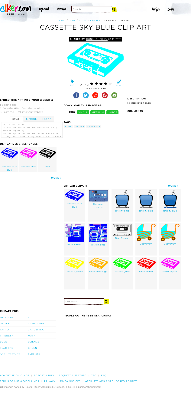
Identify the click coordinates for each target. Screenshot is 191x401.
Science (33, 341)
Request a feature (72, 375)
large (112, 112)
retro (83, 20)
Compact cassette (98, 199)
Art (30, 317)
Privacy (50, 381)
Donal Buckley (97, 39)
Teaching (7, 347)
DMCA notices (70, 381)
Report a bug (44, 375)
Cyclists (34, 354)
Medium (31, 119)
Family (5, 329)
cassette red (146, 265)
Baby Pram (146, 234)
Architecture (10, 354)
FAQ (103, 375)
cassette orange (98, 265)
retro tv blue (122, 201)
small (83, 112)
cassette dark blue (9, 159)
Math (32, 335)
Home (62, 20)
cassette (96, 20)
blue (72, 20)
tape (47, 158)
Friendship (8, 335)
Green (32, 347)
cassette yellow (74, 265)
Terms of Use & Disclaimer (20, 381)
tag (93, 375)
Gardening (36, 329)
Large (46, 119)
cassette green (122, 265)
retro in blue (74, 235)
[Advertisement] (31, 65)
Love (3, 341)
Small (16, 119)
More (55, 177)
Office (5, 323)
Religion (6, 317)
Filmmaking (36, 323)
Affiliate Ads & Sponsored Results (111, 381)
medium (98, 112)
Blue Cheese (122, 231)
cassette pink (28, 158)
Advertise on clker (14, 375)
